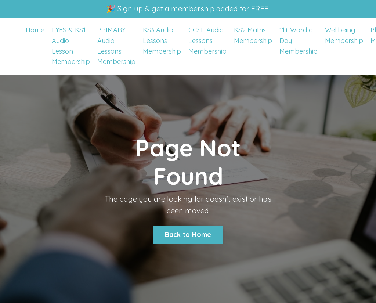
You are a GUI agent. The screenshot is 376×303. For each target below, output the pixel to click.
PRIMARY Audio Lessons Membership (116, 46)
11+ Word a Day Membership (298, 40)
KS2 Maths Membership (253, 35)
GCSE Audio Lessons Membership (207, 40)
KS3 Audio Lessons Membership (162, 40)
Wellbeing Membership (344, 35)
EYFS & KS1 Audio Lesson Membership (71, 46)
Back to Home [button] (188, 234)
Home (35, 30)
